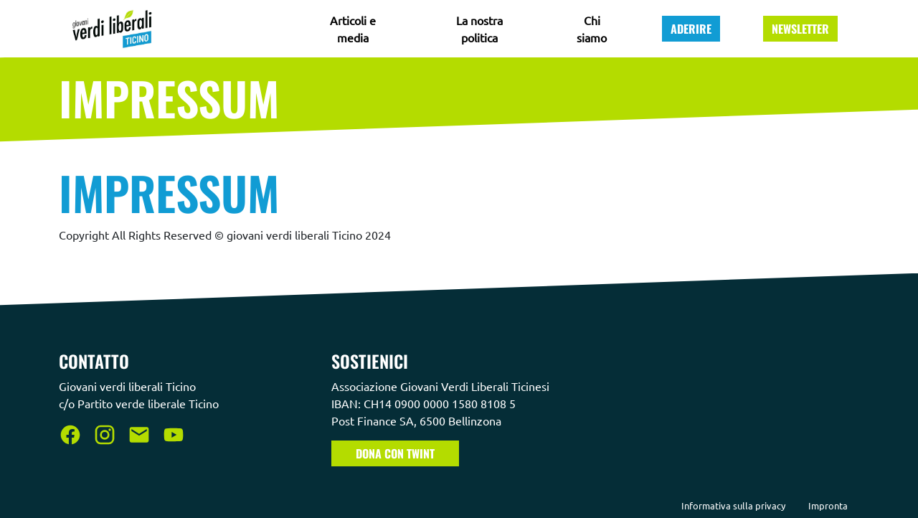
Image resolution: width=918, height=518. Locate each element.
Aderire (691, 28)
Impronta (828, 505)
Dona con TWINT (395, 453)
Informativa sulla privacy (733, 505)
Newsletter (800, 28)
